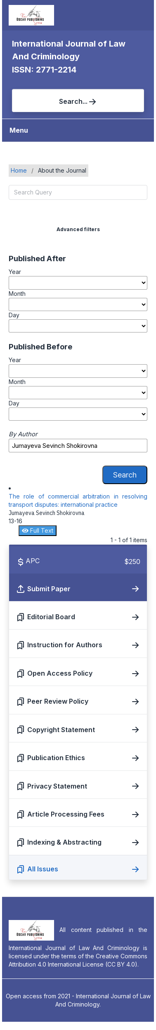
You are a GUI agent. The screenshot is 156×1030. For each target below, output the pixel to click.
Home (19, 170)
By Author (23, 434)
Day (14, 314)
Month (17, 293)
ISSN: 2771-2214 (44, 70)
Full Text (37, 530)
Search (125, 475)
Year (15, 271)
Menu (18, 130)
